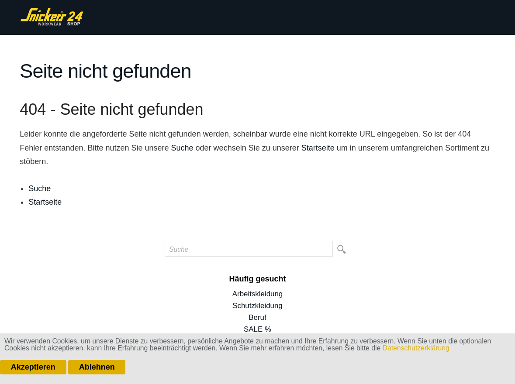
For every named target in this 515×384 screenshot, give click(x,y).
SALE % (257, 329)
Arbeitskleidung (257, 294)
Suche (182, 148)
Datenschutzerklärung (416, 348)
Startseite (318, 148)
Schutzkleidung (257, 306)
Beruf (257, 317)
